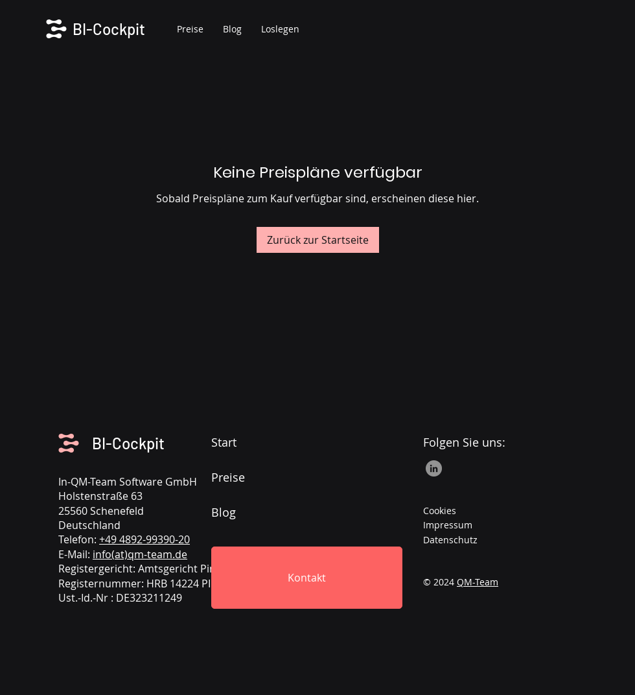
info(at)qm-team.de (140, 554)
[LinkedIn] (434, 468)
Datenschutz (450, 540)
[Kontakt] (306, 578)
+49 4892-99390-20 (144, 539)
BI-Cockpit (128, 443)
